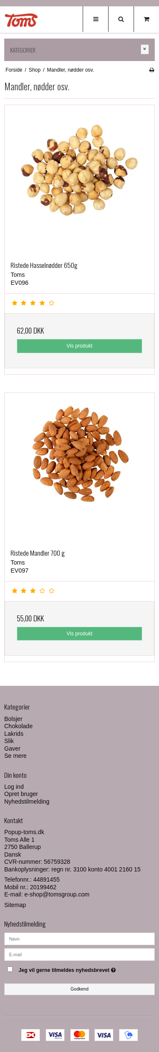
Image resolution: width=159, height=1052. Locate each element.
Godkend (79, 988)
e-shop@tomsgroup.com (56, 894)
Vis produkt (79, 346)
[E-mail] (79, 953)
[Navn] (79, 938)
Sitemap (15, 905)
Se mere (15, 755)
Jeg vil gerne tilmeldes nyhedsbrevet (75, 969)
